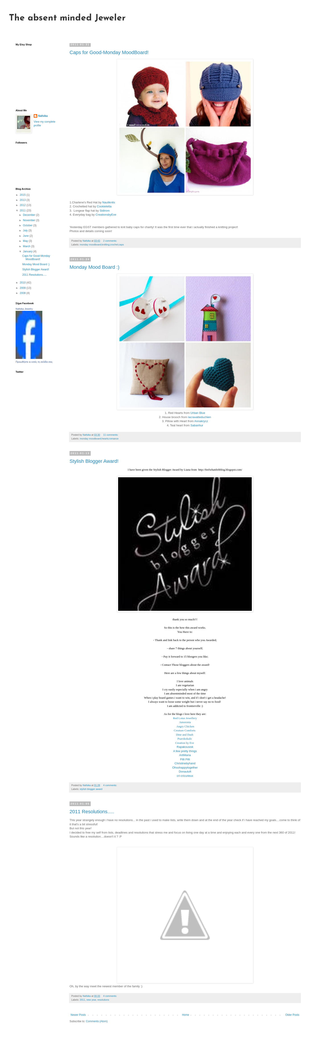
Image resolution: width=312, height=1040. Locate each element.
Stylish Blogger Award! (94, 461)
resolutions (103, 999)
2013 (23, 200)
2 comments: (110, 240)
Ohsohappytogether (185, 767)
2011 (82, 999)
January (28, 251)
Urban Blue (198, 413)
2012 (23, 205)
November (29, 220)
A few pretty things (185, 751)
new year (91, 999)
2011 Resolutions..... (92, 811)
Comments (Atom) (96, 1021)
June (26, 235)
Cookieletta (104, 206)
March (27, 246)
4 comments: (110, 785)
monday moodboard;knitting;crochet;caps (102, 244)
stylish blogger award (91, 789)
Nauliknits (108, 202)
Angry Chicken (185, 726)
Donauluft (185, 771)
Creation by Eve (185, 743)
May (26, 241)
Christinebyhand (184, 763)
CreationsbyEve (106, 214)
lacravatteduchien (199, 417)
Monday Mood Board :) (94, 267)
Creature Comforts (185, 730)
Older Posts (292, 1014)
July (26, 230)
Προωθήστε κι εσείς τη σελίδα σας (34, 361)
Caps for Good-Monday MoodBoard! (109, 52)
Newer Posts (78, 1014)
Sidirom (105, 210)
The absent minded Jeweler (67, 18)
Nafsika (43, 115)
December (29, 214)
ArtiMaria (185, 755)
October (28, 225)
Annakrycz (201, 421)
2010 (23, 282)
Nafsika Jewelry (24, 309)
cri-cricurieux (185, 775)
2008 (23, 293)
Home (185, 1014)
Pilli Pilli (185, 759)
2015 (23, 194)
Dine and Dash (185, 734)
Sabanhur (196, 425)
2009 (23, 287)
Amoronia (185, 722)
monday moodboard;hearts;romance (99, 438)
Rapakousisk (185, 747)
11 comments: (111, 434)
